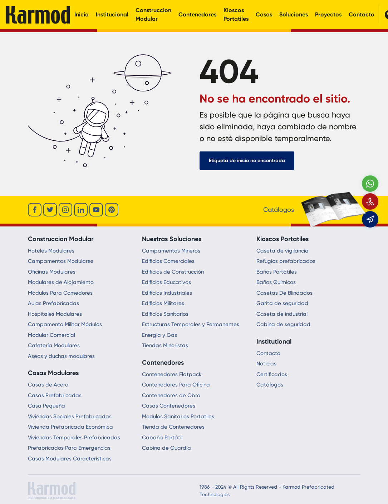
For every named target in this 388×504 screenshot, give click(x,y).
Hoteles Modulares (51, 251)
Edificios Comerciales (168, 261)
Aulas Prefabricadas (53, 303)
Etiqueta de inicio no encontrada (247, 161)
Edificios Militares (163, 303)
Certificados (271, 374)
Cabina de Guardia (166, 448)
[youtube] (96, 209)
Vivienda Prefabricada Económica (70, 427)
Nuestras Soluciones (171, 239)
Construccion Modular (153, 14)
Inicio (81, 14)
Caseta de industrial (282, 314)
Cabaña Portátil (162, 437)
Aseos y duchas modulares (61, 356)
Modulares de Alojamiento (61, 282)
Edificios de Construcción (173, 272)
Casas (264, 14)
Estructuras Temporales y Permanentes (190, 324)
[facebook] (34, 209)
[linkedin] (81, 209)
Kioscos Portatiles (236, 14)
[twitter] (50, 209)
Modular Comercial (51, 335)
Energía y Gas (159, 335)
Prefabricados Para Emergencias (69, 448)
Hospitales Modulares (55, 314)
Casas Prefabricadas (55, 395)
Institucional (112, 14)
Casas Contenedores (168, 406)
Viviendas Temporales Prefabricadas (74, 437)
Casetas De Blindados (284, 293)
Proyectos (328, 14)
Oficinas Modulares (51, 272)
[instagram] (65, 209)
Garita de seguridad (282, 303)
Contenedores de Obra (171, 395)
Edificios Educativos (166, 282)
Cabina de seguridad (283, 324)
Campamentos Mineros (171, 251)
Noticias (266, 363)
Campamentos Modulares (60, 261)
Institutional (273, 341)
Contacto (361, 14)
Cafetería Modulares (54, 345)
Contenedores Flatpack (172, 374)
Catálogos (269, 384)
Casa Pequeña (46, 406)
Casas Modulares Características (70, 458)
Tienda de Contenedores (173, 427)
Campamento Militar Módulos (65, 324)
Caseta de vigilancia (282, 251)
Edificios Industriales (167, 293)
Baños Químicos (276, 282)
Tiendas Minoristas (165, 345)
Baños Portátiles (276, 272)
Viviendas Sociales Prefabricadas (70, 416)
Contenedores (197, 14)
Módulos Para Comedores (60, 293)
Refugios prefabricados (285, 261)
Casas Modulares (53, 373)
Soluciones (293, 14)
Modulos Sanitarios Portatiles (178, 416)
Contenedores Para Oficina (176, 384)
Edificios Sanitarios (165, 314)
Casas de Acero (48, 384)
